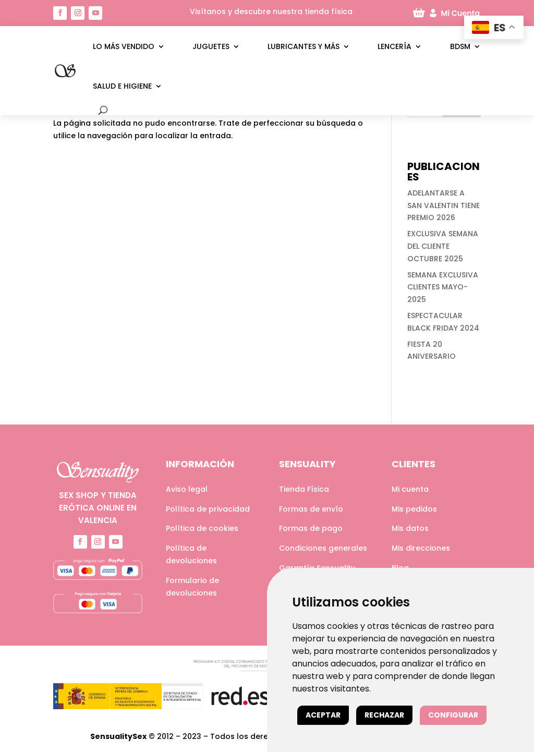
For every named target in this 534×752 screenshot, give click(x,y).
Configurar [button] (453, 715)
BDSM (460, 46)
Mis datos (410, 528)
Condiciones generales (323, 548)
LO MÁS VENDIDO (123, 46)
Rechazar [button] (384, 715)
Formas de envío (311, 509)
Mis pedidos (414, 509)
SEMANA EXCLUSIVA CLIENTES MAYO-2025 (442, 287)
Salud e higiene (122, 86)
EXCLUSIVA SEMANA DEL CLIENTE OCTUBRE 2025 (442, 246)
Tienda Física (304, 489)
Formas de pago (311, 528)
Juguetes (210, 46)
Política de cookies (202, 528)
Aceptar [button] (323, 715)
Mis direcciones (421, 548)
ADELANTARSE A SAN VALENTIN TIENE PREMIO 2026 (443, 205)
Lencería (394, 46)
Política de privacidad (208, 509)
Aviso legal (187, 489)
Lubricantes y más (303, 46)
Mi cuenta (410, 489)
